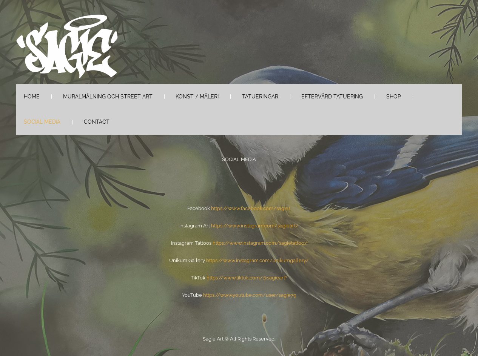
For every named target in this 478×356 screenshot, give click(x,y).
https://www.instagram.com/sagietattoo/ (260, 243)
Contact (96, 122)
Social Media (42, 122)
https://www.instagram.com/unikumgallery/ (257, 260)
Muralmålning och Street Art (108, 97)
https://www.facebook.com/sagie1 (251, 208)
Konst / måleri (197, 97)
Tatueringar (260, 97)
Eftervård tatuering (332, 97)
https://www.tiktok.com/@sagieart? (247, 278)
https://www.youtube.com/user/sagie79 (249, 295)
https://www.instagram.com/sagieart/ (255, 226)
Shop (393, 97)
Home (32, 97)
